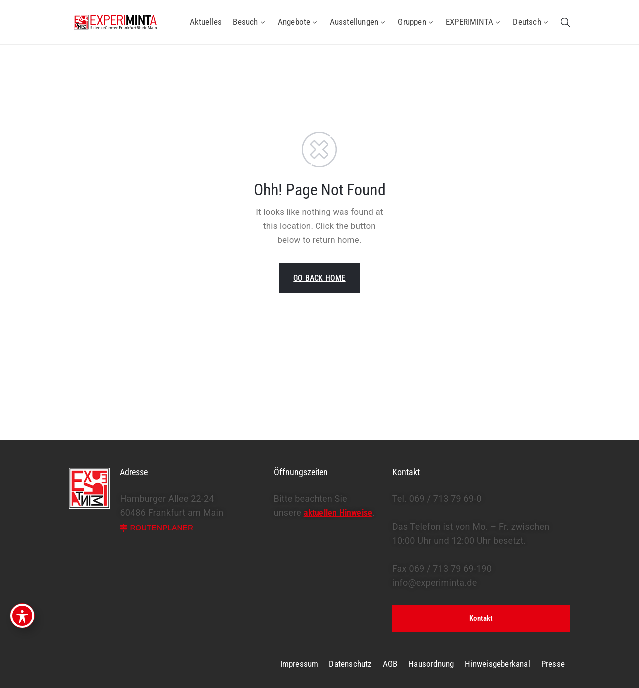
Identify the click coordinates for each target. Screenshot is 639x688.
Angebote (298, 22)
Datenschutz (350, 664)
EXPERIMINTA (474, 22)
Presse (553, 664)
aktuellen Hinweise (338, 512)
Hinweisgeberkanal (497, 664)
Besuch (249, 22)
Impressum (299, 664)
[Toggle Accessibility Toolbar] (22, 616)
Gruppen (416, 22)
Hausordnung (431, 664)
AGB (390, 664)
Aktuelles (206, 22)
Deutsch (531, 22)
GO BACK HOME (319, 278)
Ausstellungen (358, 22)
